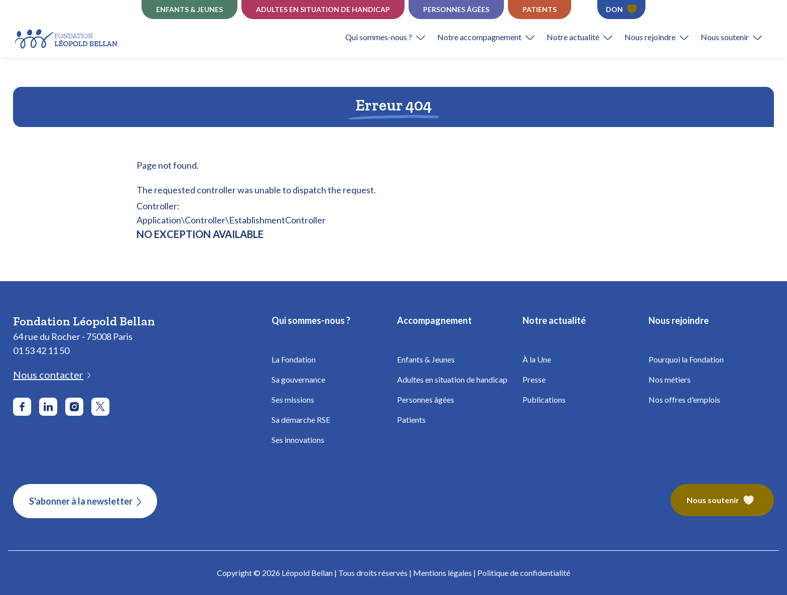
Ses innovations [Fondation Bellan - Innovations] (298, 439)
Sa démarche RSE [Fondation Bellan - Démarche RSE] (301, 419)
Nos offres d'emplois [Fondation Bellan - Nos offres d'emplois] (684, 399)
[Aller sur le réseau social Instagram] (74, 407)
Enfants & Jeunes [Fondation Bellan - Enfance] (426, 359)
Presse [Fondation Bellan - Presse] (534, 379)
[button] (391, 37)
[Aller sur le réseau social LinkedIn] (48, 407)
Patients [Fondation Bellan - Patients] (411, 419)
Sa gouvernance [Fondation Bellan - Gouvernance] (298, 379)
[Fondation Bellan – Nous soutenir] (722, 501)
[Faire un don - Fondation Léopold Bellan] (621, 9)
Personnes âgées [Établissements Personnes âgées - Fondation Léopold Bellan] (456, 9)
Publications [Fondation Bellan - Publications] (544, 399)
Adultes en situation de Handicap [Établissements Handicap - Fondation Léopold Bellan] (323, 9)
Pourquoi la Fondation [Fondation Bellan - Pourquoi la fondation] (686, 359)
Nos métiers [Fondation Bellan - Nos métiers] (669, 379)
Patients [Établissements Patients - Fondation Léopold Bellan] (539, 9)
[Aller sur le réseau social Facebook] (22, 407)
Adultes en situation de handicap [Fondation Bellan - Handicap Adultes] (452, 379)
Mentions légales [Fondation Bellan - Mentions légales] (442, 572)
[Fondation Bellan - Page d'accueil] (67, 37)
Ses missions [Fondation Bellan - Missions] (293, 399)
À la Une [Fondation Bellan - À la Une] (536, 359)
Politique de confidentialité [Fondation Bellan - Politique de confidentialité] (523, 572)
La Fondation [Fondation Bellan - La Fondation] (294, 359)
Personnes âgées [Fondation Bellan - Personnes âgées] (425, 399)
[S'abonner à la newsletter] (85, 501)
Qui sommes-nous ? (378, 37)
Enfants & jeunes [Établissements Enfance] (189, 9)
